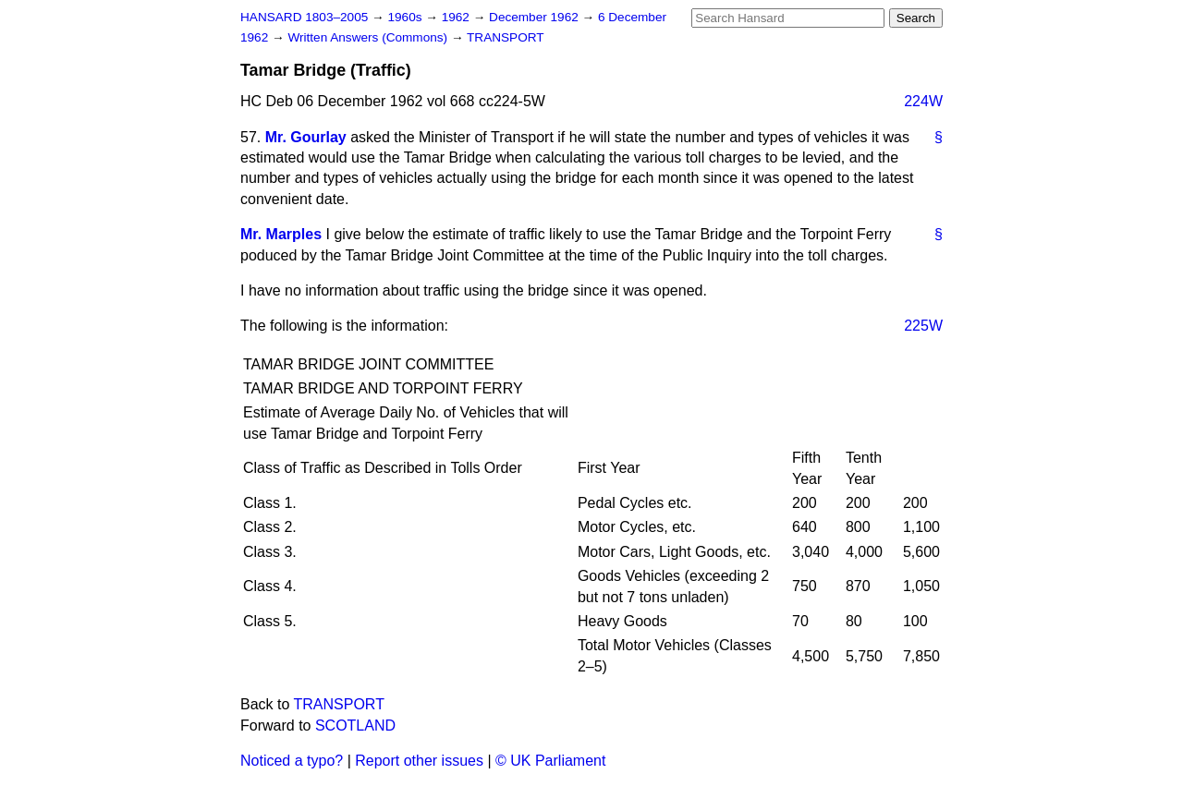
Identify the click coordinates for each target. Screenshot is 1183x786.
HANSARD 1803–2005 (304, 17)
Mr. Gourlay (306, 137)
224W (923, 101)
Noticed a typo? (291, 760)
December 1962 (535, 17)
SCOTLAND (355, 725)
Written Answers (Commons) (369, 37)
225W (923, 325)
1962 (457, 17)
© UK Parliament (550, 760)
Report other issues (419, 760)
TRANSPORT (505, 37)
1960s (406, 17)
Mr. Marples (281, 234)
